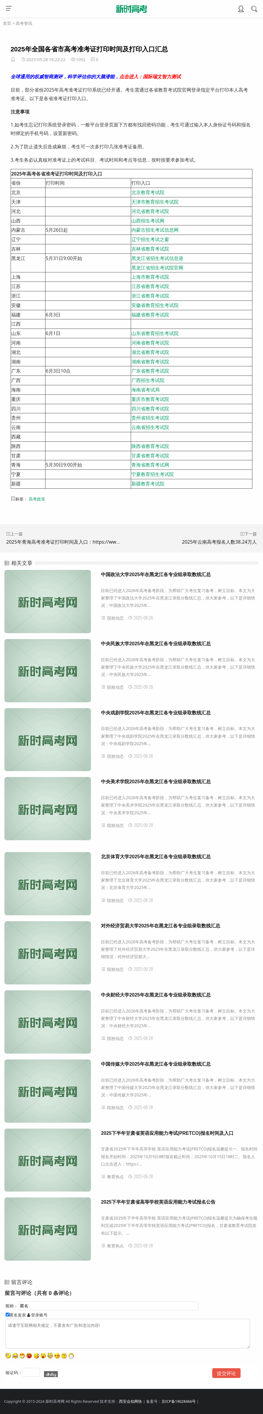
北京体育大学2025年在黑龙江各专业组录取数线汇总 (156, 856)
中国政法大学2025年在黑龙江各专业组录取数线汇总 (156, 574)
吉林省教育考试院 (150, 249)
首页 (7, 23)
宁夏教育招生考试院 (152, 474)
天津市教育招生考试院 (155, 202)
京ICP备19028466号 (178, 1401)
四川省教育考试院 (150, 408)
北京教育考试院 (147, 192)
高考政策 (37, 499)
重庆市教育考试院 (150, 399)
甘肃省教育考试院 (150, 455)
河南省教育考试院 (150, 342)
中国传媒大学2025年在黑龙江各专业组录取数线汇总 (156, 1064)
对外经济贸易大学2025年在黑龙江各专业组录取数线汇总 (160, 925)
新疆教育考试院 (147, 483)
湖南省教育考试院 (150, 361)
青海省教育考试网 (150, 464)
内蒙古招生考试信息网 (155, 230)
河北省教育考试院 (150, 211)
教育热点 (112, 1176)
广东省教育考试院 (150, 371)
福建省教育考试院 (150, 314)
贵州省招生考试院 (150, 418)
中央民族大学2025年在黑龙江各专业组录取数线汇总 (156, 643)
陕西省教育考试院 (150, 446)
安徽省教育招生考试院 (155, 305)
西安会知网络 (130, 1401)
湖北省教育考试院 (150, 352)
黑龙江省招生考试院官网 (157, 267)
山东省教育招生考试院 (155, 333)
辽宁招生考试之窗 (150, 239)
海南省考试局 (145, 389)
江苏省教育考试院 (150, 286)
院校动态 (112, 618)
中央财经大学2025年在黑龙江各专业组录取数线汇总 (156, 994)
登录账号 (37, 1315)
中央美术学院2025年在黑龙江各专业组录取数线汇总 (156, 781)
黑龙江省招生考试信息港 (157, 258)
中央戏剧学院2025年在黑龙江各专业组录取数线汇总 (156, 712)
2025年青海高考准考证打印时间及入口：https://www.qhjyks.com (76, 542)
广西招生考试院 (147, 380)
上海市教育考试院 (150, 277)
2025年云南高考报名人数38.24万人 (219, 542)
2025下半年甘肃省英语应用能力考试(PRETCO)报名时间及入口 (167, 1133)
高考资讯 (24, 23)
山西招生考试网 (147, 220)
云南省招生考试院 (150, 427)
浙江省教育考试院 (150, 295)
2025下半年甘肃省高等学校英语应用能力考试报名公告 (158, 1202)
